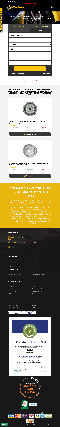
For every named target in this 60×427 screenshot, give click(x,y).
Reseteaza (46, 73)
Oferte (11, 303)
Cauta (30, 68)
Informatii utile (13, 262)
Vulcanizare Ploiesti (14, 275)
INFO (44, 128)
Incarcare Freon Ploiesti (39, 275)
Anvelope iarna (36, 303)
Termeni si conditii (37, 289)
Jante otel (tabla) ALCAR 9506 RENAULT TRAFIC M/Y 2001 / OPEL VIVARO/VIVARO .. (29, 122)
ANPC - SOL (12, 293)
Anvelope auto (13, 305)
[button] (32, 7)
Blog (10, 264)
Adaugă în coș (30, 134)
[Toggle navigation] (51, 1)
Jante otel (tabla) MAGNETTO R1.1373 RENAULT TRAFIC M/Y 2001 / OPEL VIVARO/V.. (28, 164)
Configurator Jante (18, 73)
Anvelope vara (13, 307)
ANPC (10, 289)
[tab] (19, 30)
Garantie (34, 286)
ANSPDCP (35, 293)
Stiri (10, 266)
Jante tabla (33, 14)
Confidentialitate (37, 291)
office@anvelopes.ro (22, 248)
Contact (11, 286)
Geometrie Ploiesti (14, 277)
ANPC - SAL (12, 291)
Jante (26, 14)
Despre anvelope (37, 262)
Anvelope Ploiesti (37, 305)
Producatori (35, 264)
